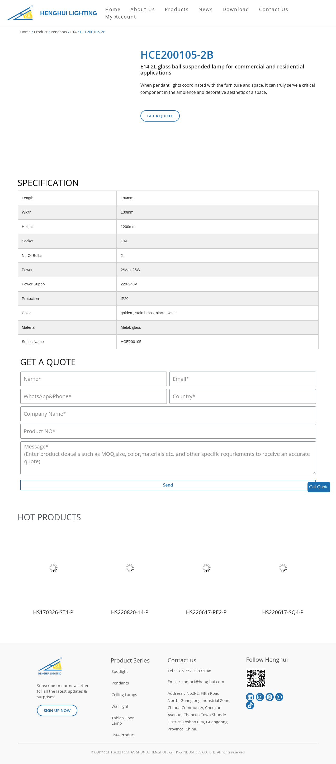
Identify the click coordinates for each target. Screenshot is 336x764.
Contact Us (273, 9)
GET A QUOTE (48, 362)
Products (177, 9)
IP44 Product (123, 734)
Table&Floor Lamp (123, 720)
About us (142, 9)
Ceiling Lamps (124, 694)
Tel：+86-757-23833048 (189, 670)
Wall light (120, 706)
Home (113, 9)
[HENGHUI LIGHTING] (21, 13)
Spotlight (120, 671)
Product (41, 31)
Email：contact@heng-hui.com (196, 681)
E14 (73, 31)
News (205, 9)
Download (236, 9)
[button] (160, 116)
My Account (120, 16)
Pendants (59, 31)
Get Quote (319, 487)
